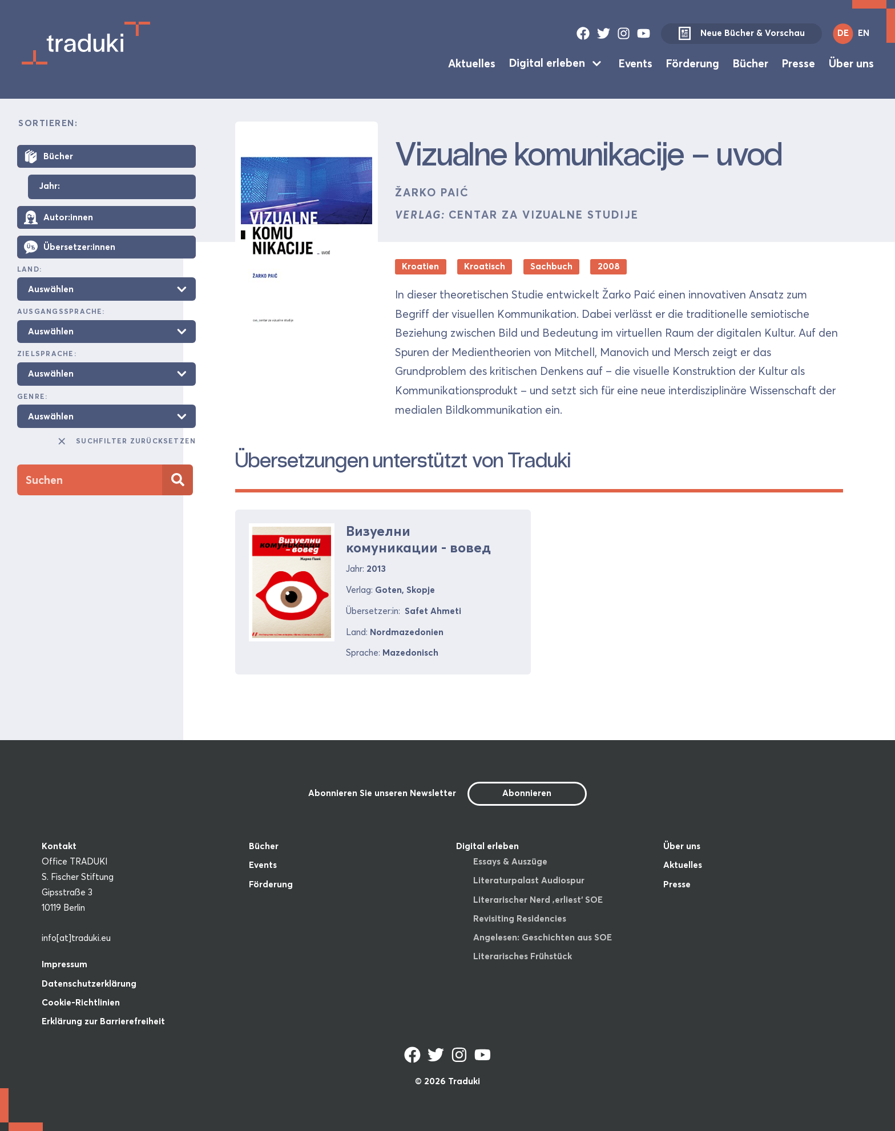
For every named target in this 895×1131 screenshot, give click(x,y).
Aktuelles (471, 63)
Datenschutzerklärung (89, 983)
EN (863, 32)
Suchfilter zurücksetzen (126, 441)
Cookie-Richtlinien (81, 1002)
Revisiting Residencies (519, 918)
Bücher (750, 63)
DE (843, 32)
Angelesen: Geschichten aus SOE (542, 937)
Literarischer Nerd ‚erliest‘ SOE (538, 899)
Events (635, 63)
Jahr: (49, 186)
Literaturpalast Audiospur (528, 880)
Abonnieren (526, 792)
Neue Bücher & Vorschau (741, 34)
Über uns (851, 63)
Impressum (64, 964)
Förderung (692, 63)
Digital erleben (547, 63)
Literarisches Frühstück (522, 956)
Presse (798, 63)
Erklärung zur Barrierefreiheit (103, 1021)
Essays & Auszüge (510, 861)
